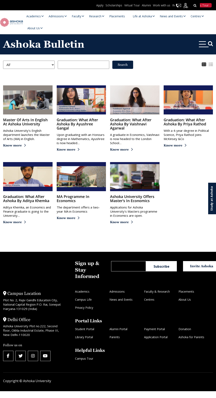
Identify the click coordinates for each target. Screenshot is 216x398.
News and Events (121, 299)
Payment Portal (154, 329)
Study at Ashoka (212, 198)
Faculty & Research (157, 291)
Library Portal (84, 337)
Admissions (117, 291)
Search (123, 65)
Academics (82, 291)
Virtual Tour (132, 5)
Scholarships (114, 5)
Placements (186, 291)
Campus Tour (84, 358)
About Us (184, 299)
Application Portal (156, 337)
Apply (99, 5)
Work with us (161, 5)
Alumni (146, 5)
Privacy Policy (84, 308)
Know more (12, 145)
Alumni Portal (118, 329)
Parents (114, 337)
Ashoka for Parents (191, 337)
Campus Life (83, 299)
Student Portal (84, 329)
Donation (184, 329)
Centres (149, 299)
